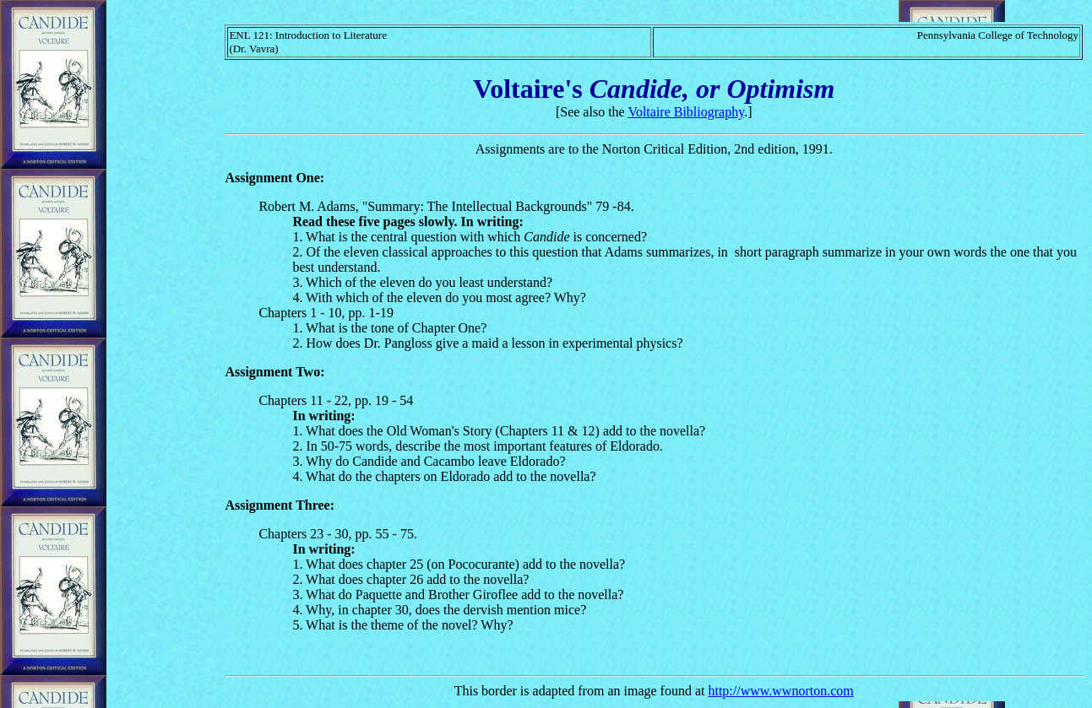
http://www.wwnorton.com (780, 691)
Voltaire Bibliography (685, 112)
